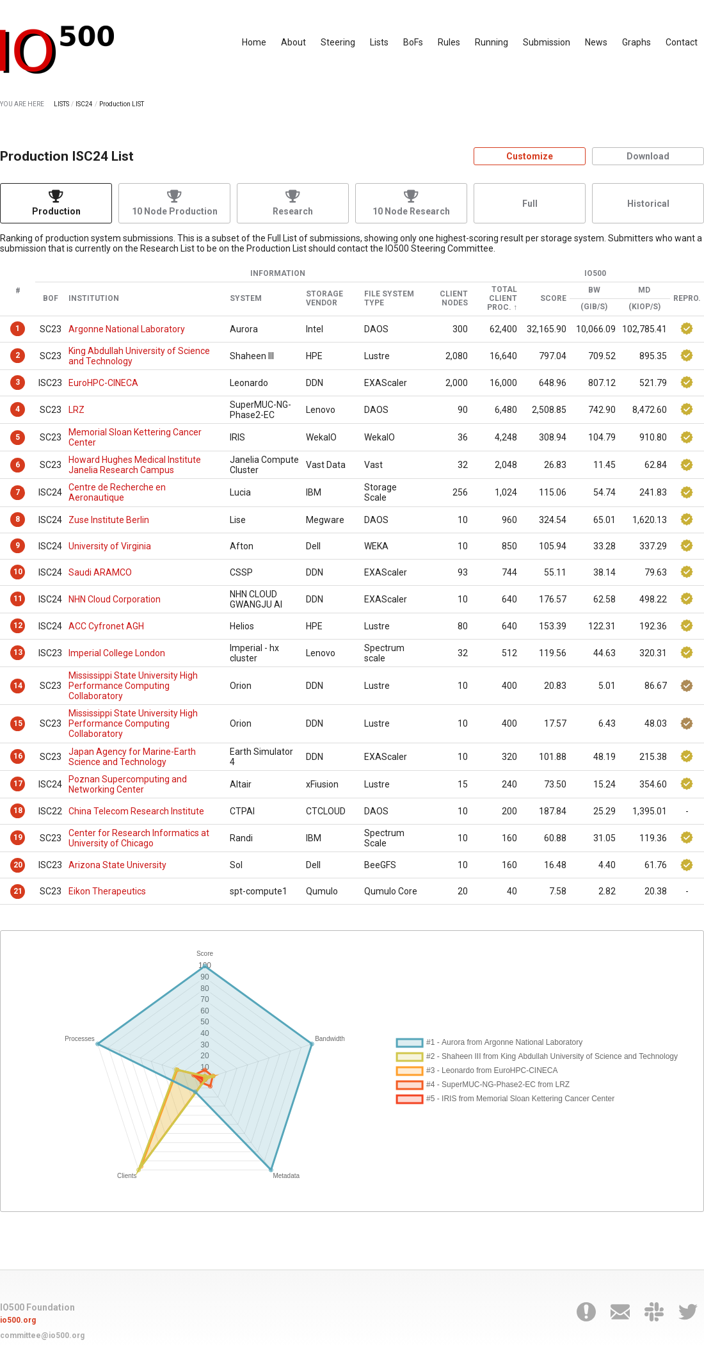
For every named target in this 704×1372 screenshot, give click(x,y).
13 (17, 652)
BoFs (413, 42)
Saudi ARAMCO (100, 572)
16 (17, 756)
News (596, 42)
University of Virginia (109, 546)
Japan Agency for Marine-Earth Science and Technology (132, 757)
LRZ (76, 410)
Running (491, 42)
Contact (682, 42)
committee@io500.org (42, 1335)
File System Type (389, 298)
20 (17, 864)
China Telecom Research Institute (136, 811)
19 (17, 837)
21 (17, 891)
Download (648, 156)
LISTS (61, 104)
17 (17, 783)
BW (594, 290)
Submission (546, 42)
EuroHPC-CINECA (103, 383)
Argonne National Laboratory (126, 329)
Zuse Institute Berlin (108, 520)
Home (254, 42)
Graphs (636, 42)
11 (17, 598)
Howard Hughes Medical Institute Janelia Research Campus (134, 465)
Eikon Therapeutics (107, 891)
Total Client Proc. (502, 299)
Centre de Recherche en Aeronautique (117, 492)
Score (553, 299)
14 (17, 685)
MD (644, 290)
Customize (529, 156)
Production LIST (121, 104)
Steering (338, 42)
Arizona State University (117, 865)
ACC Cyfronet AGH (106, 626)
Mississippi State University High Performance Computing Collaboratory (133, 685)
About (293, 42)
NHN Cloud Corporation (114, 599)
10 (17, 571)
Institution (93, 299)
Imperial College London (116, 653)
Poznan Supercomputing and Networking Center (127, 784)
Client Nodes (454, 298)
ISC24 (84, 104)
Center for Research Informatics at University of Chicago (138, 838)
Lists (379, 42)
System (246, 299)
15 (17, 723)
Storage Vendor (324, 298)
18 (17, 810)
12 (17, 625)
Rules (449, 42)
